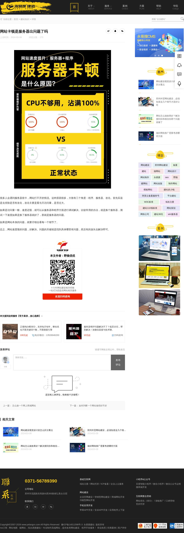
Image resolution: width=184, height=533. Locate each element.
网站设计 (172, 171)
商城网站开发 (118, 497)
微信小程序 (158, 484)
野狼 (175, 177)
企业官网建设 (86, 497)
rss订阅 (3, 528)
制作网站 (173, 183)
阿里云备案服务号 (150, 196)
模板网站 (148, 189)
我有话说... (62, 362)
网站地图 (13, 528)
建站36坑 (158, 214)
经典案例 (111, 528)
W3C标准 (148, 202)
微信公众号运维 (173, 484)
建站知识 (25, 19)
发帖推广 (159, 501)
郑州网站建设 (161, 165)
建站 (144, 171)
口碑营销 (170, 501)
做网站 (157, 171)
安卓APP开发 (101, 510)
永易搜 (157, 177)
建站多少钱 (169, 189)
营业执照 (101, 528)
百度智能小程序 (143, 484)
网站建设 (145, 165)
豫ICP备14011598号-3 (72, 524)
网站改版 (158, 183)
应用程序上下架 (117, 510)
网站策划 (171, 208)
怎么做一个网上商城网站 (24, 405)
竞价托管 (140, 504)
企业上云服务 (117, 484)
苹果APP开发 (86, 510)
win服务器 (173, 214)
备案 (175, 165)
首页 (16, 19)
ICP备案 (105, 484)
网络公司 (144, 214)
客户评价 (122, 528)
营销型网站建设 (102, 497)
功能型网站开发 (87, 500)
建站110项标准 (150, 208)
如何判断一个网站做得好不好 (93, 405)
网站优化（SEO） (144, 501)
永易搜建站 (89, 524)
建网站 (144, 183)
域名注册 (169, 202)
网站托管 (94, 484)
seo (167, 177)
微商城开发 (141, 487)
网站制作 (144, 177)
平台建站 (171, 196)
